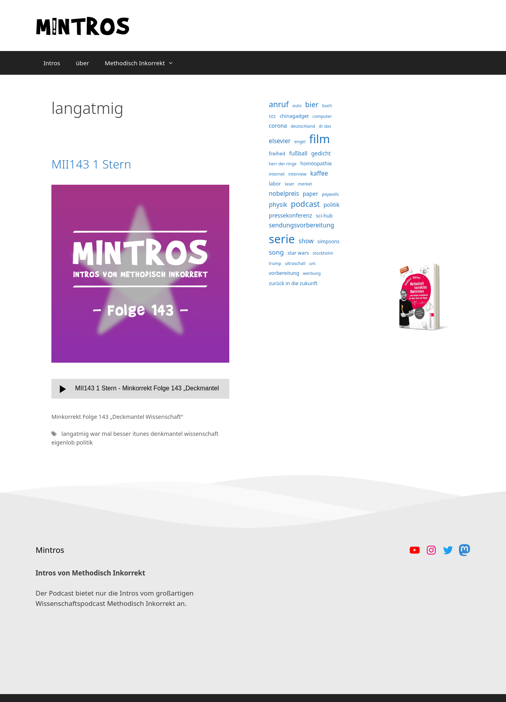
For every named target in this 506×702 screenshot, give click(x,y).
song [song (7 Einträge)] (276, 252)
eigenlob (63, 442)
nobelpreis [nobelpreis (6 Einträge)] (284, 193)
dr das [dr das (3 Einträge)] (325, 126)
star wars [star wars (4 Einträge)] (298, 253)
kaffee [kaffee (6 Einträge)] (319, 173)
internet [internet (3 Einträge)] (277, 174)
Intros (51, 63)
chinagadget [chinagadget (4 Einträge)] (294, 116)
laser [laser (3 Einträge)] (289, 184)
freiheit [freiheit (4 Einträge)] (277, 153)
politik (84, 442)
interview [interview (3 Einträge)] (297, 174)
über (82, 63)
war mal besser (111, 433)
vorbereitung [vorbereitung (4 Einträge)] (284, 273)
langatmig (75, 433)
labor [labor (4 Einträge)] (275, 183)
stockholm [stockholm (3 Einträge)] (323, 253)
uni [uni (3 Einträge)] (312, 263)
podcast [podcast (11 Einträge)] (305, 204)
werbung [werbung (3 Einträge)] (312, 273)
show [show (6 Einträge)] (305, 241)
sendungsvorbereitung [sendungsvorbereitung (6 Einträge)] (301, 225)
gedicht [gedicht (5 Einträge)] (320, 153)
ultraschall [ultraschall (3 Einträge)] (295, 263)
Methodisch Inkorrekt (143, 63)
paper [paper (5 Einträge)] (310, 193)
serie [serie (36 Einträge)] (282, 238)
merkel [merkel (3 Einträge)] (305, 184)
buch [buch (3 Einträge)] (327, 105)
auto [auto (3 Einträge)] (297, 105)
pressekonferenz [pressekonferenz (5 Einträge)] (290, 215)
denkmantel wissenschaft (185, 433)
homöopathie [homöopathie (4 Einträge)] (316, 163)
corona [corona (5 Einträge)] (278, 125)
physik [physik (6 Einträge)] (278, 205)
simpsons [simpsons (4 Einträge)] (328, 241)
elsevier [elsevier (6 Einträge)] (280, 141)
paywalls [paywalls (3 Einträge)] (330, 194)
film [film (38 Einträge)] (319, 139)
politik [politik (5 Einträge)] (331, 204)
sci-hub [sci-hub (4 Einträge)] (324, 215)
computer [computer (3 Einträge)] (322, 116)
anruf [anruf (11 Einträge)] (279, 104)
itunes (141, 433)
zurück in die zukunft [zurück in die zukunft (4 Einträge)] (293, 283)
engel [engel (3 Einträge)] (300, 141)
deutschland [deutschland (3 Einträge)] (303, 126)
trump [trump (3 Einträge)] (275, 263)
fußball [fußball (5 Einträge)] (298, 153)
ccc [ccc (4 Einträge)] (272, 116)
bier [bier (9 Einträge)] (312, 104)
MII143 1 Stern (91, 164)
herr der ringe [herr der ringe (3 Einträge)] (282, 164)
